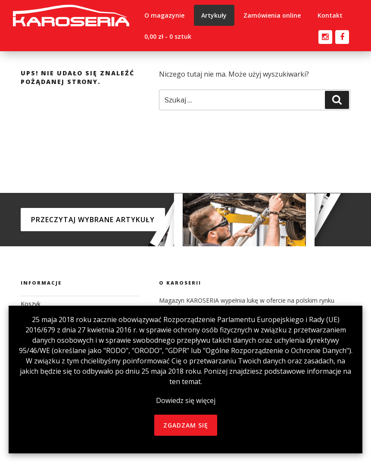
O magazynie (164, 15)
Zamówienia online (272, 15)
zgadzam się (185, 425)
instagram (325, 35)
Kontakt (330, 15)
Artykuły (214, 15)
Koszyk (31, 304)
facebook (342, 35)
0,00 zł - (167, 36)
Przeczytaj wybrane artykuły (93, 219)
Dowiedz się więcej (185, 400)
